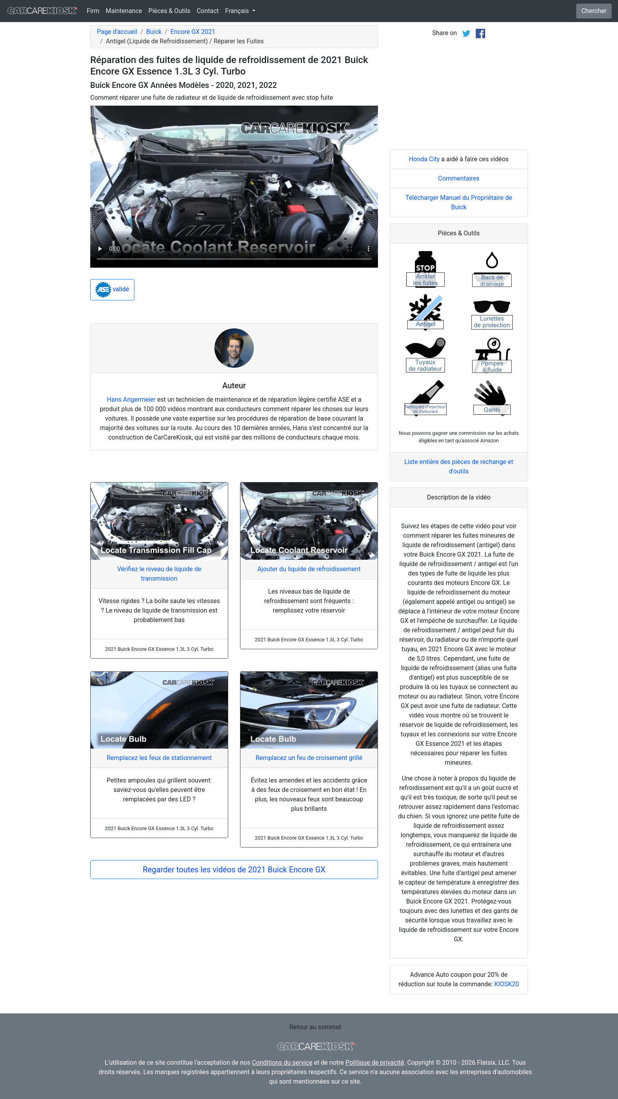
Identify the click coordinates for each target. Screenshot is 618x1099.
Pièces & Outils (170, 11)
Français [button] (237, 11)
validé (112, 290)
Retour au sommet (315, 1027)
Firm (93, 11)
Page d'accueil (117, 31)
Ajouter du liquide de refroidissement (309, 569)
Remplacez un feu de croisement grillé (309, 758)
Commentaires (459, 178)
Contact (208, 11)
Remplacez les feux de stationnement (159, 758)
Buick (154, 31)
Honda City (424, 159)
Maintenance (124, 11)
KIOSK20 (506, 984)
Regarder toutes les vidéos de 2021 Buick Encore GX (234, 869)
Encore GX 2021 (193, 31)
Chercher (594, 11)
